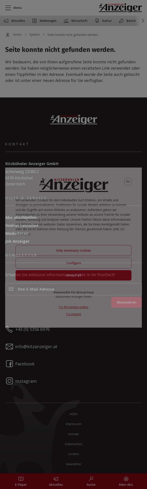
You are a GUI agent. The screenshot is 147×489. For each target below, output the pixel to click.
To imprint (73, 316)
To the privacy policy (73, 309)
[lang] (127, 183)
